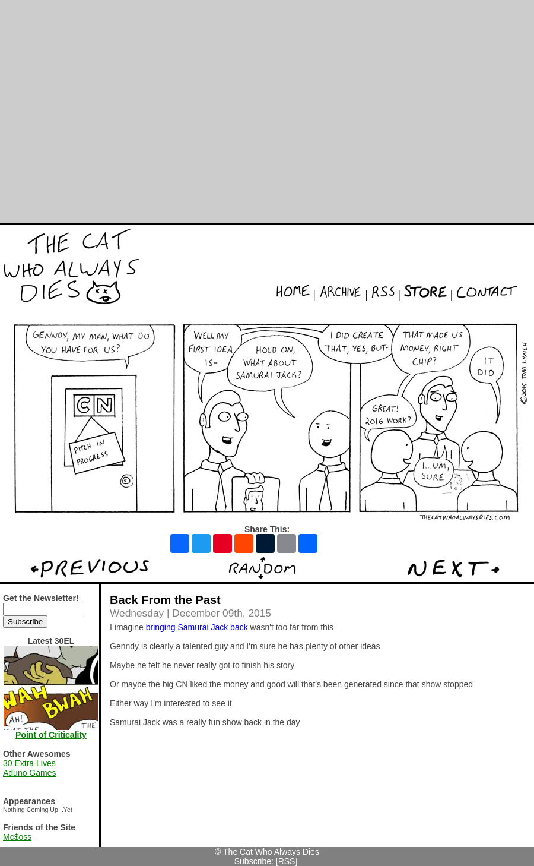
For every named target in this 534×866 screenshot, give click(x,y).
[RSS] (287, 861)
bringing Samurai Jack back (197, 627)
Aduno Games (29, 772)
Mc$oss (17, 837)
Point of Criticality (51, 734)
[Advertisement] (111, 111)
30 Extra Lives (29, 763)
